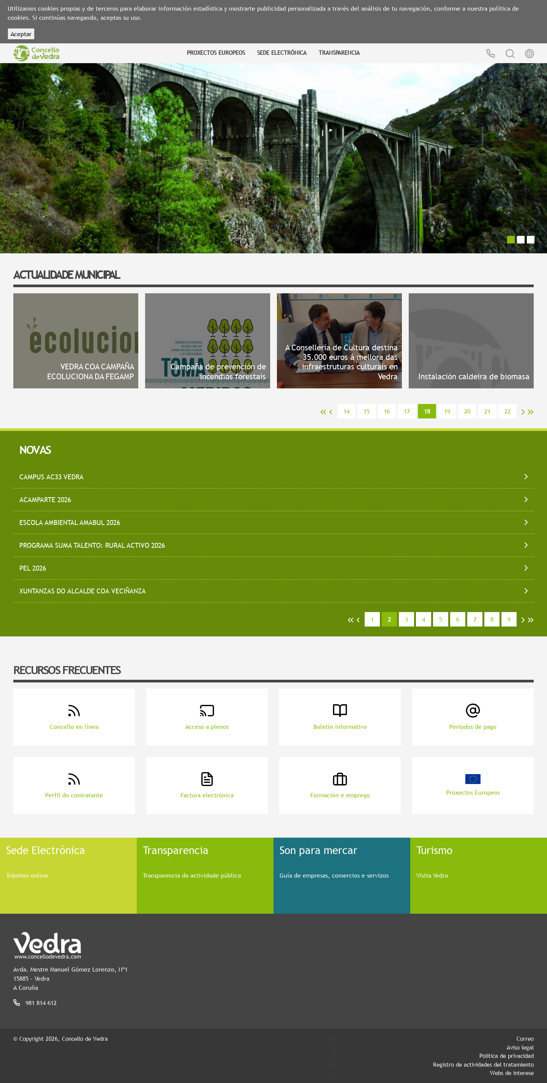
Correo (525, 1038)
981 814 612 (41, 1003)
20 (467, 411)
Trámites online (27, 875)
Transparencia (339, 52)
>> (531, 412)
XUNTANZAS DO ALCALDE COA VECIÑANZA (82, 591)
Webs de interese (512, 1073)
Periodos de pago (472, 717)
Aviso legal (520, 1047)
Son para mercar (318, 850)
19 (447, 411)
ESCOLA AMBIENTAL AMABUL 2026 (69, 522)
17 (407, 411)
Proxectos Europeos (216, 52)
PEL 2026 (32, 568)
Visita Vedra (432, 875)
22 (507, 411)
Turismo (434, 850)
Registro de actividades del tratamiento (483, 1064)
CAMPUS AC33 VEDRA (51, 476)
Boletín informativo (340, 717)
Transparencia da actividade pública (192, 875)
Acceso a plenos (207, 717)
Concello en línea (74, 717)
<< (323, 412)
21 (487, 411)
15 (367, 411)
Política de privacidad (506, 1055)
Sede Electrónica (282, 52)
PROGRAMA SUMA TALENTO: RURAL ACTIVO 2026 (92, 545)
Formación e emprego (340, 785)
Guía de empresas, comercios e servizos (334, 875)
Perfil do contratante (74, 785)
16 (387, 411)
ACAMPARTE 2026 (45, 499)
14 (346, 411)
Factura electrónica (207, 785)
